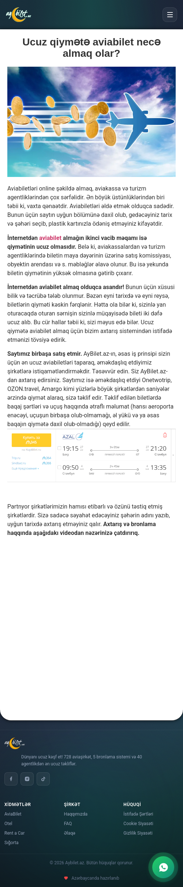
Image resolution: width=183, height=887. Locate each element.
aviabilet (50, 237)
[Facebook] (11, 779)
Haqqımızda (75, 814)
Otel (8, 823)
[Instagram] (27, 779)
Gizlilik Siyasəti (137, 833)
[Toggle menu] (170, 14)
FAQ (68, 823)
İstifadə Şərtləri (138, 814)
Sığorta (11, 842)
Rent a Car (14, 833)
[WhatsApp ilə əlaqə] (163, 867)
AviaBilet (12, 814)
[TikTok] (43, 779)
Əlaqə (69, 833)
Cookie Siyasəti (138, 823)
